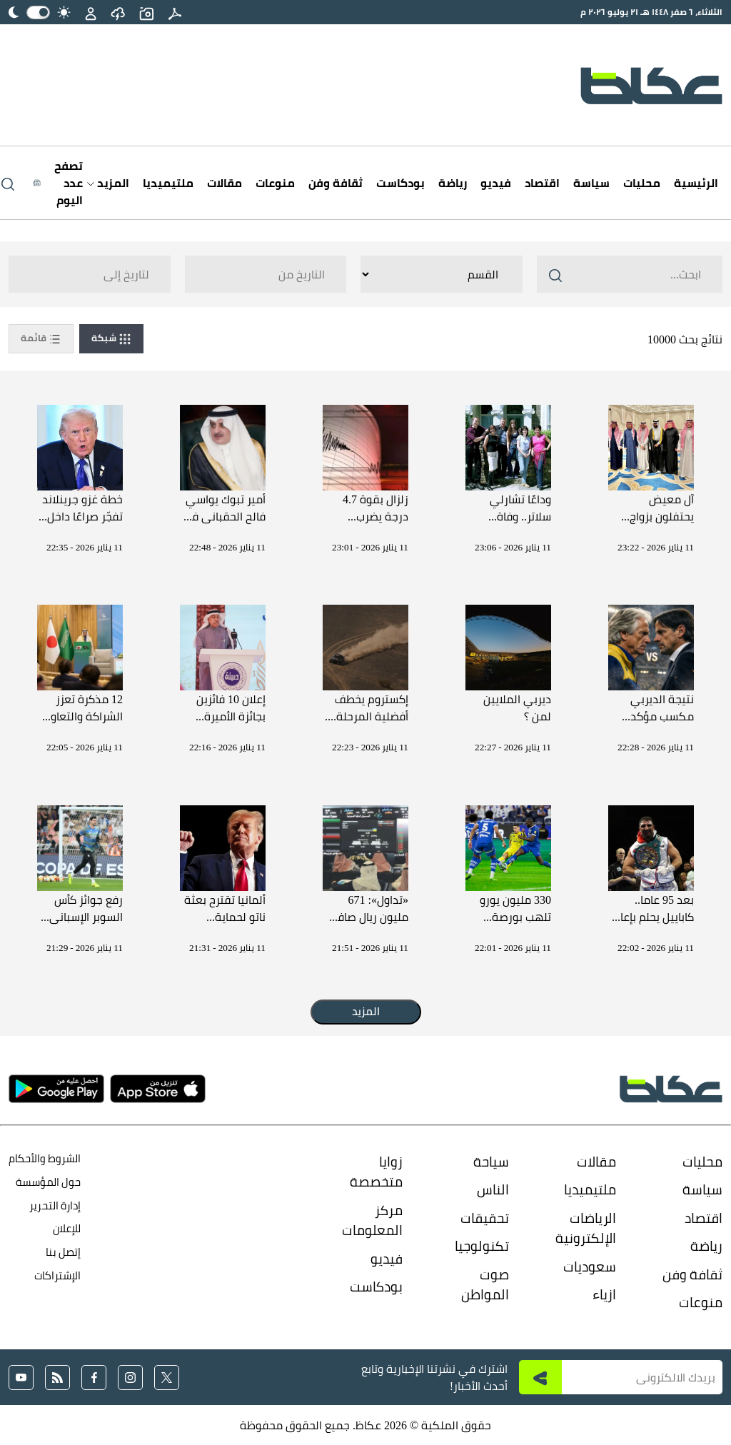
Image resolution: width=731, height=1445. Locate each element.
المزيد (108, 182)
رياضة (452, 182)
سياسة (591, 182)
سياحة (491, 1161)
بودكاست (400, 182)
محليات (641, 182)
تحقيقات (484, 1218)
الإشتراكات (57, 1275)
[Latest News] (58, 182)
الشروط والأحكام (45, 1158)
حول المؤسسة (48, 1182)
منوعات (275, 182)
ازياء (604, 1294)
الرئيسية (696, 182)
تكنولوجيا (482, 1246)
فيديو (495, 182)
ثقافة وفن (335, 182)
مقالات (224, 182)
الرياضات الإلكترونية (585, 1228)
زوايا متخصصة (376, 1172)
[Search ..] (629, 274)
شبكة (111, 338)
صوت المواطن (485, 1285)
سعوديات (589, 1266)
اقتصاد (542, 182)
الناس (493, 1189)
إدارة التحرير (54, 1205)
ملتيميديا (168, 182)
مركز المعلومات (372, 1220)
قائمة (41, 338)
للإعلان (67, 1228)
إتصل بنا (63, 1252)
